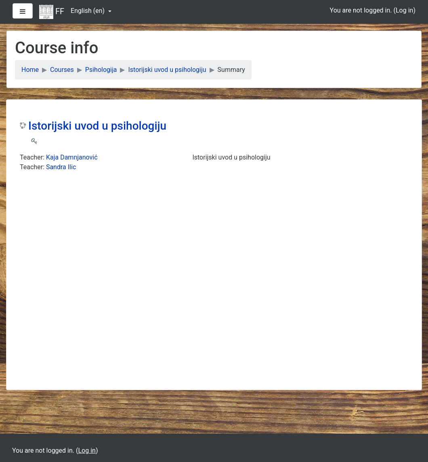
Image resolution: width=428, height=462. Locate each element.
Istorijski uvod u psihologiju (167, 70)
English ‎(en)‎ (88, 11)
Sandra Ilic (61, 167)
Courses (62, 70)
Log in (404, 10)
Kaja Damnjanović (72, 157)
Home (30, 70)
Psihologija (101, 70)
